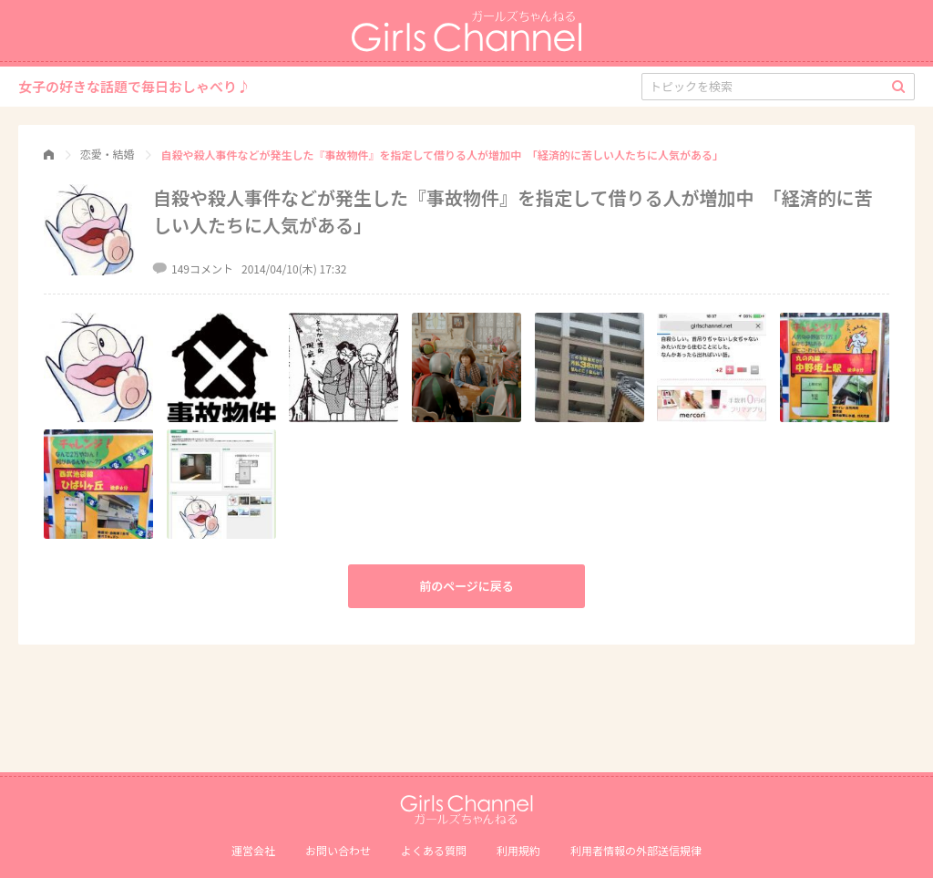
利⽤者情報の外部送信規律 (636, 850)
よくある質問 (433, 850)
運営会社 (253, 850)
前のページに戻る (466, 585)
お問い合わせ (338, 850)
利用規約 (518, 850)
